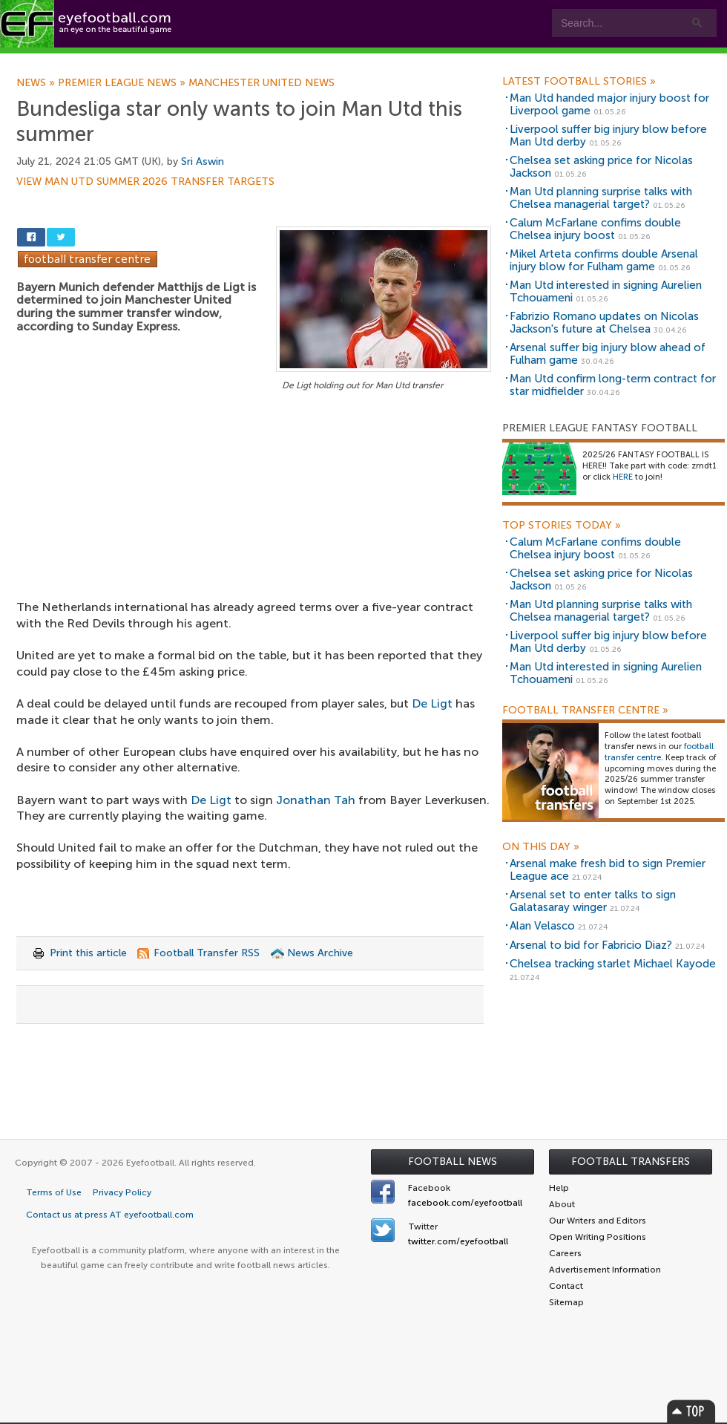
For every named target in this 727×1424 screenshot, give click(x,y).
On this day (540, 847)
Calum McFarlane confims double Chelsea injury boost (595, 229)
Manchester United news (261, 83)
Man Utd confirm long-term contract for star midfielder (613, 385)
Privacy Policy (122, 1192)
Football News (452, 1161)
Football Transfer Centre (585, 710)
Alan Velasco (542, 926)
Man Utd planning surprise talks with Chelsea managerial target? (601, 198)
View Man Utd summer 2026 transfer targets (145, 182)
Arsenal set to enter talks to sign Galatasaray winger (593, 901)
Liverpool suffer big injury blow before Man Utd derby (608, 135)
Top (691, 1411)
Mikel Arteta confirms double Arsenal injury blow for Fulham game (604, 260)
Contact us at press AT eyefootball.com (110, 1214)
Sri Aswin (202, 161)
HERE (623, 477)
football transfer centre (659, 752)
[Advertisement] (253, 504)
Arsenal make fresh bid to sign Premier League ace (607, 870)
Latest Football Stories (579, 81)
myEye (381, 60)
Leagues (302, 60)
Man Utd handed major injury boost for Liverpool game (609, 104)
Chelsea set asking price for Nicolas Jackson (601, 167)
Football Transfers (630, 1161)
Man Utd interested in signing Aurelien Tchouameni (606, 291)
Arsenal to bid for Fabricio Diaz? (591, 945)
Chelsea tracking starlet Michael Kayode (613, 963)
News (37, 83)
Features (220, 60)
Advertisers (553, 60)
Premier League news (123, 83)
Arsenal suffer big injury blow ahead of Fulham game (607, 354)
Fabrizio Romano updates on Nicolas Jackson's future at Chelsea (604, 323)
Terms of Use (54, 1192)
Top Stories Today (561, 525)
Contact (463, 60)
